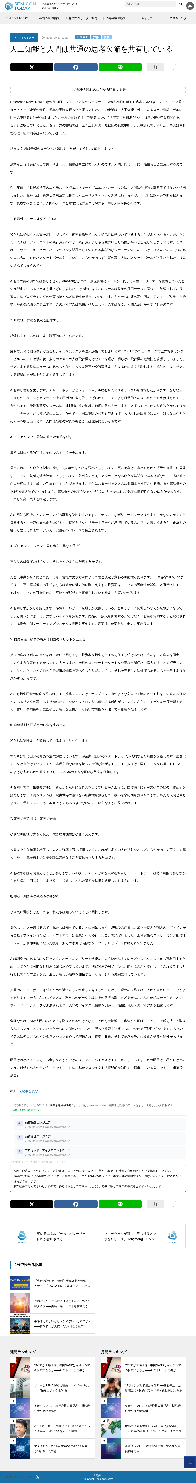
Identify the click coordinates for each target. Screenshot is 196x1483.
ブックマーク (173, 67)
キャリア (147, 18)
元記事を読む (28, 1091)
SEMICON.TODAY (16, 18)
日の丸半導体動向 (114, 18)
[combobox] (150, 4)
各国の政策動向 (49, 18)
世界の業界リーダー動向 (81, 18)
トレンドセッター (24, 37)
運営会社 (98, 1475)
